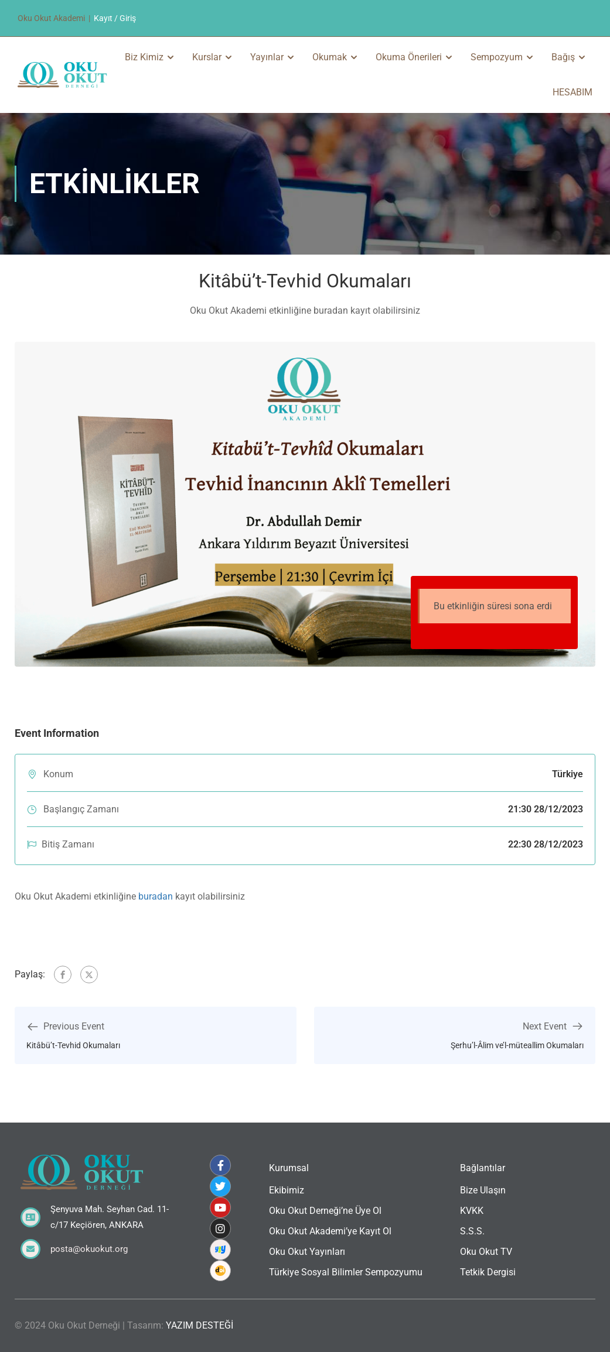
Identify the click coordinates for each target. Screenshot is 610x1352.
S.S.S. (472, 1231)
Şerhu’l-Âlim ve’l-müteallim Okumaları (517, 1045)
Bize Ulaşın (483, 1190)
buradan (155, 896)
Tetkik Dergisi (488, 1272)
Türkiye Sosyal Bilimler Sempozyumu (345, 1272)
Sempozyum (497, 57)
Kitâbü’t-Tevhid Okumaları (73, 1045)
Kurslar (206, 57)
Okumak (329, 57)
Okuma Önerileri (409, 57)
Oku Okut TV (486, 1251)
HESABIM (572, 92)
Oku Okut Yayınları (307, 1251)
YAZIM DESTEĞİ (199, 1325)
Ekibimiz (286, 1190)
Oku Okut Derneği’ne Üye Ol (325, 1210)
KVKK (471, 1210)
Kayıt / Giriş (115, 18)
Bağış (563, 57)
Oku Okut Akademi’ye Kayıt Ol (330, 1231)
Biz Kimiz (144, 57)
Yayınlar (267, 57)
